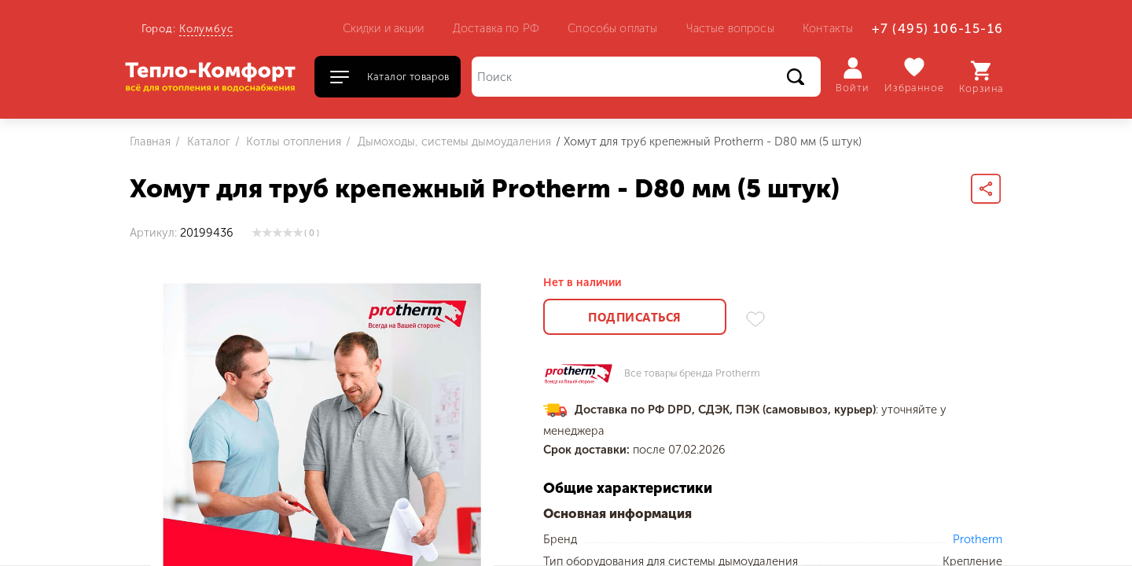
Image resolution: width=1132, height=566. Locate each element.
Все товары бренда (692, 374)
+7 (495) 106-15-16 (937, 28)
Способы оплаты (612, 28)
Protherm (977, 539)
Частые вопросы (730, 28)
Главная (150, 141)
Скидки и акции (383, 28)
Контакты (828, 28)
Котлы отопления (292, 141)
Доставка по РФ (496, 28)
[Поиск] (646, 77)
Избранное (914, 75)
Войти (852, 75)
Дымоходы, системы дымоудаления (453, 141)
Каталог (207, 141)
